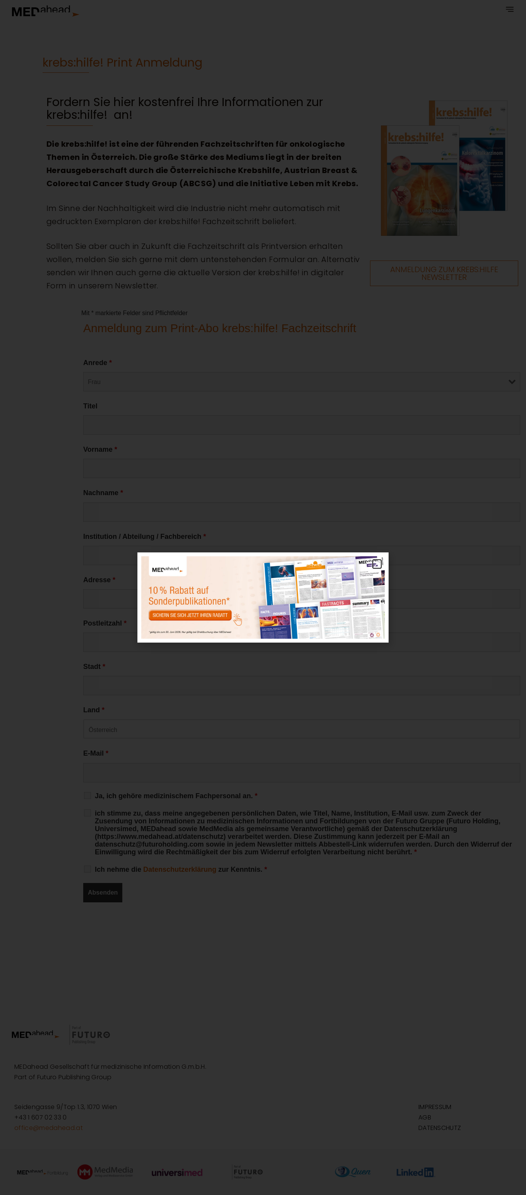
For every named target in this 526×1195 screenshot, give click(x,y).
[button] (377, 564)
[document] (263, 597)
